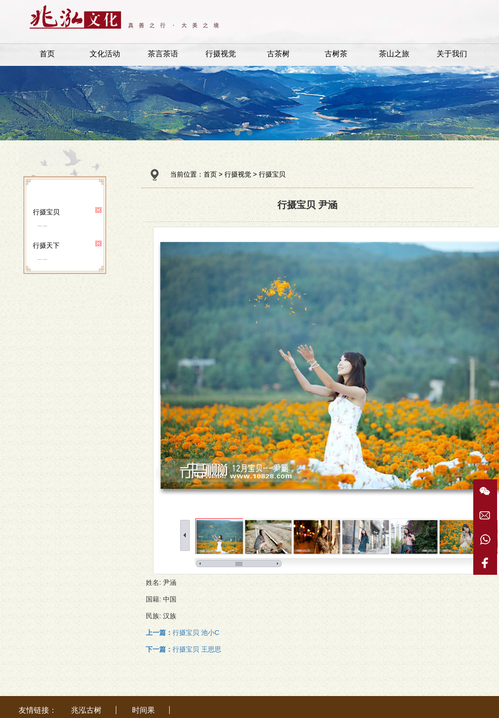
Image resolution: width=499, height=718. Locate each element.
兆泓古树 (86, 710)
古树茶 (336, 54)
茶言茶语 (163, 54)
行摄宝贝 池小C (182, 632)
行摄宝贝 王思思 (183, 649)
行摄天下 (46, 245)
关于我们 (452, 54)
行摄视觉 (220, 54)
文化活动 (105, 54)
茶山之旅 (394, 54)
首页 (47, 54)
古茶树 (278, 54)
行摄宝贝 (46, 212)
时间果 (143, 710)
